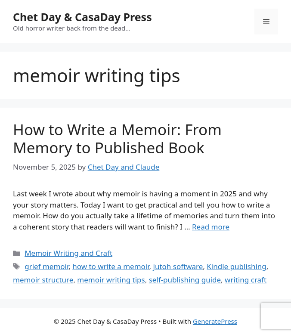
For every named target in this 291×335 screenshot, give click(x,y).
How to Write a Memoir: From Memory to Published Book (117, 138)
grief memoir (46, 266)
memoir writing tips (111, 280)
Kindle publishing (236, 266)
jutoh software (178, 266)
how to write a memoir (110, 266)
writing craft (245, 280)
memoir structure (43, 280)
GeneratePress (215, 321)
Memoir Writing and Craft (68, 253)
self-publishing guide (185, 280)
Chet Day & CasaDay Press (82, 16)
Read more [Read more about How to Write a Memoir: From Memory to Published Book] (210, 227)
